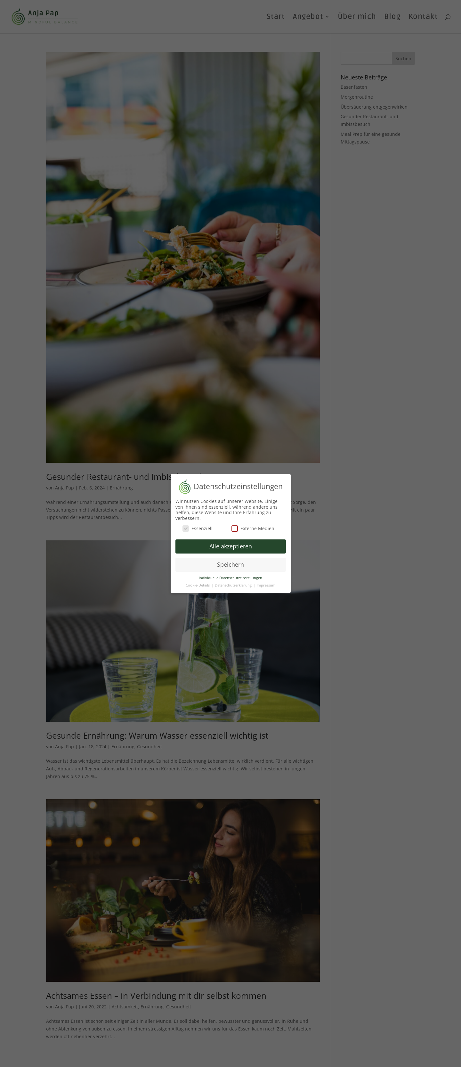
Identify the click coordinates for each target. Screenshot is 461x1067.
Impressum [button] (266, 582)
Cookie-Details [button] (198, 582)
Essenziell (197, 526)
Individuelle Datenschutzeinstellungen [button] (230, 575)
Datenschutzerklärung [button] (234, 582)
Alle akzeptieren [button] (230, 544)
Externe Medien (252, 526)
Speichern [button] (230, 562)
